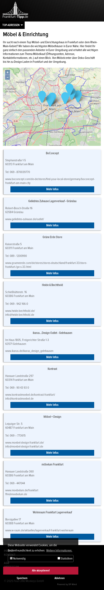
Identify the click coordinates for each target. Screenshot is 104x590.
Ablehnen (59, 578)
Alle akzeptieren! (41, 570)
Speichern (22, 578)
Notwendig (18, 558)
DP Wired (73, 584)
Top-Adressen (11, 25)
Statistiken (65, 558)
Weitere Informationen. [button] (59, 550)
